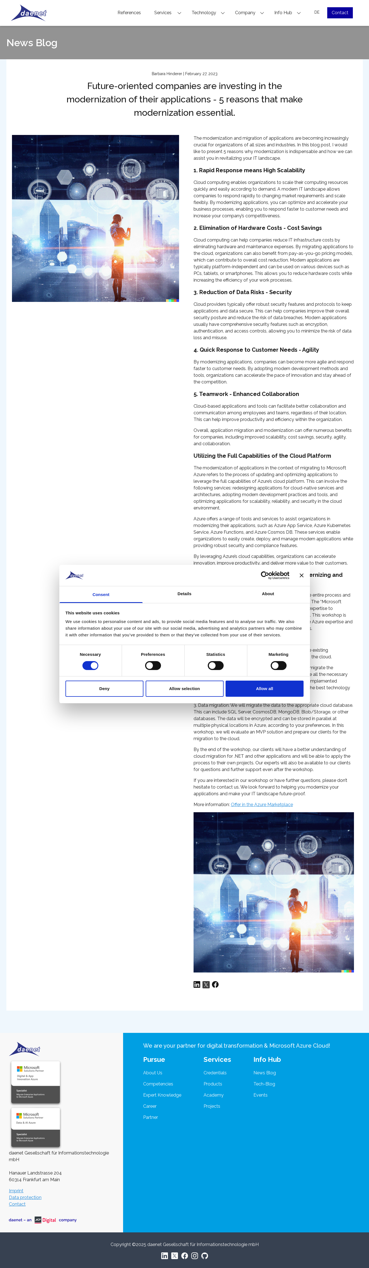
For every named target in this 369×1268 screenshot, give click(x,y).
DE (316, 12)
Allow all (264, 688)
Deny (104, 688)
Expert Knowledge (162, 1095)
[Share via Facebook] (215, 984)
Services (168, 12)
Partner (150, 1117)
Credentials (215, 1072)
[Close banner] (302, 575)
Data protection (25, 1197)
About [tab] (268, 593)
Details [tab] (185, 593)
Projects (212, 1106)
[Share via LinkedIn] (197, 984)
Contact (340, 12)
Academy (214, 1095)
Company (249, 12)
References (129, 12)
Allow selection (184, 688)
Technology (208, 12)
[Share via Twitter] (206, 984)
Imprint (16, 1190)
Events (260, 1095)
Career (150, 1106)
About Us (152, 1072)
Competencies (158, 1084)
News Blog (264, 1072)
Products (213, 1084)
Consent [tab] (100, 594)
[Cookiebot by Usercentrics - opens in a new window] (265, 575)
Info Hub (287, 12)
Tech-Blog (264, 1084)
